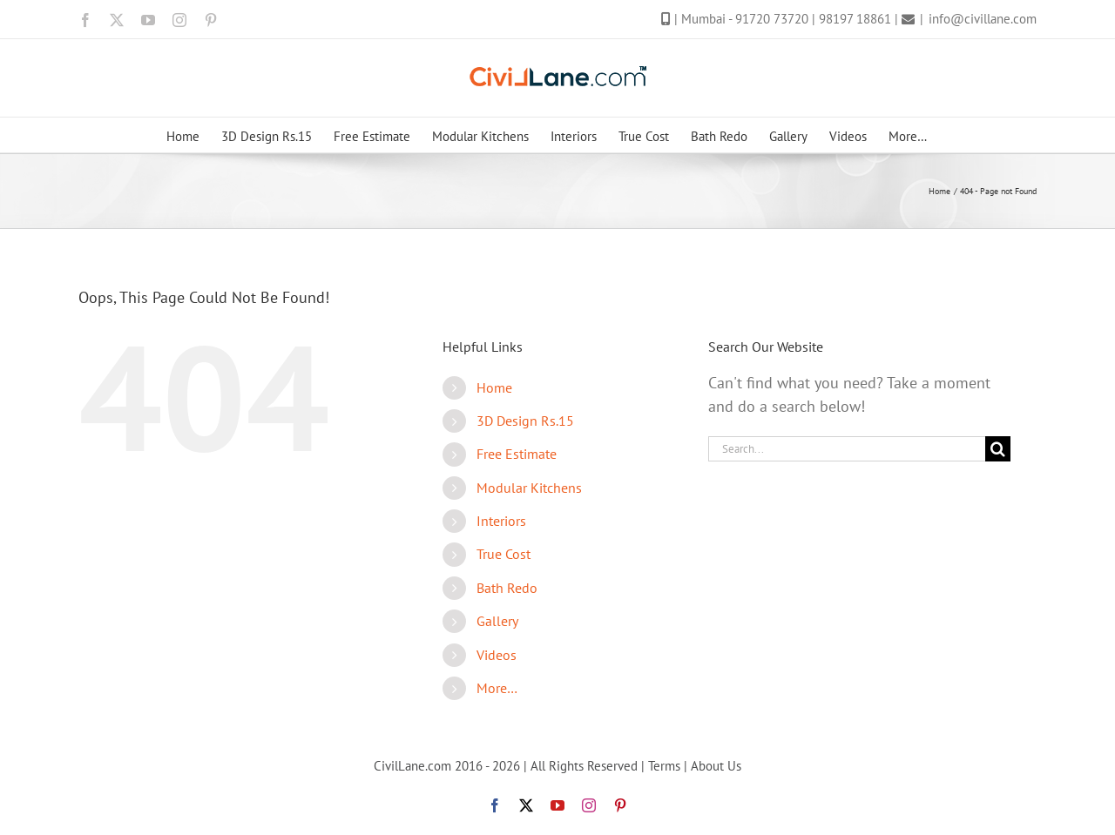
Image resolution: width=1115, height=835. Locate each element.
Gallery (497, 621)
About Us (716, 766)
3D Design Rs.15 (525, 420)
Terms (664, 766)
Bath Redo (506, 587)
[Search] (997, 448)
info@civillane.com (983, 18)
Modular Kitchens (529, 487)
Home (494, 387)
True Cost (503, 553)
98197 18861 (857, 18)
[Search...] (846, 448)
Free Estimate (516, 453)
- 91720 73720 (770, 18)
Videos (496, 654)
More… (496, 688)
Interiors (501, 520)
